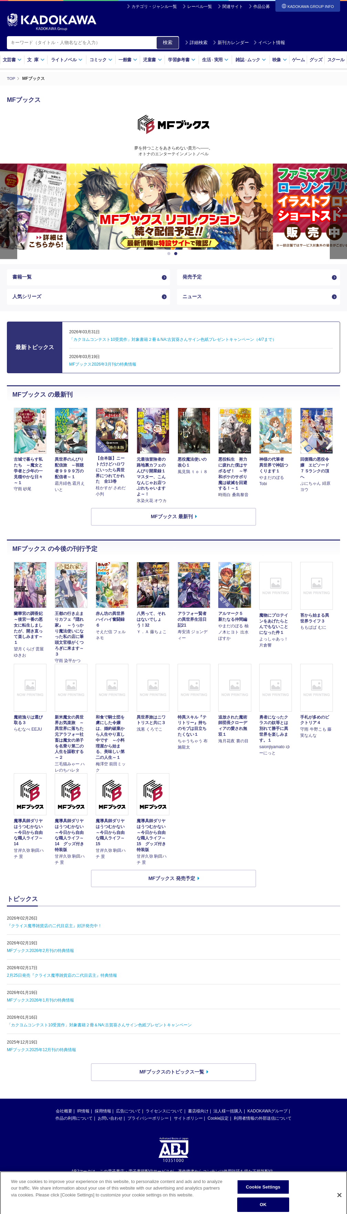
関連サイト (232, 6)
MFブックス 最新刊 (172, 518)
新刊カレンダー (231, 42)
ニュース (192, 297)
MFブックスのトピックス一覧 (171, 1073)
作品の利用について (74, 1119)
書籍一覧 (22, 277)
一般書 (127, 59)
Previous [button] (8, 211)
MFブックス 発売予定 (171, 879)
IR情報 (83, 1112)
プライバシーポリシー (148, 1119)
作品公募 (261, 6)
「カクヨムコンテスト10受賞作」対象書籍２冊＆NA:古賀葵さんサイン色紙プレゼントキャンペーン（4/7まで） (172, 340)
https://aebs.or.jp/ (149, 1184)
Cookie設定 (218, 1119)
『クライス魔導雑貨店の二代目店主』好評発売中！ (54, 927)
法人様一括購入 (227, 1112)
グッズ (315, 59)
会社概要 (64, 1112)
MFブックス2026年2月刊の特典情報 (40, 952)
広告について (128, 1112)
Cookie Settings (263, 1204)
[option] (173, 206)
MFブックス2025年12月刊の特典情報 (41, 1051)
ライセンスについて (164, 1112)
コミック (101, 59)
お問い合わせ (110, 1119)
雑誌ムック (250, 59)
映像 (279, 59)
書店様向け (198, 1112)
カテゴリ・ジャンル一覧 (154, 6)
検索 (167, 42)
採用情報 (103, 1112)
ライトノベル (67, 59)
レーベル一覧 (199, 6)
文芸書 (12, 59)
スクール (335, 59)
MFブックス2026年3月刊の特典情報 (102, 365)
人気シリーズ (26, 297)
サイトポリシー (188, 1119)
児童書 (152, 59)
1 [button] (170, 253)
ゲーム (298, 59)
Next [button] (338, 211)
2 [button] (177, 253)
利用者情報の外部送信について (263, 1119)
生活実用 (215, 59)
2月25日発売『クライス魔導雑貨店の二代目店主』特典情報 (62, 976)
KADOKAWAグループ (267, 1112)
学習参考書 (182, 59)
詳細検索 (196, 42)
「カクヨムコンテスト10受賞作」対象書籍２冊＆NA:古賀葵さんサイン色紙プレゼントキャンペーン (99, 1026)
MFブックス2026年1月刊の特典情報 (40, 1001)
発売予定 (192, 277)
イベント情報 (269, 42)
